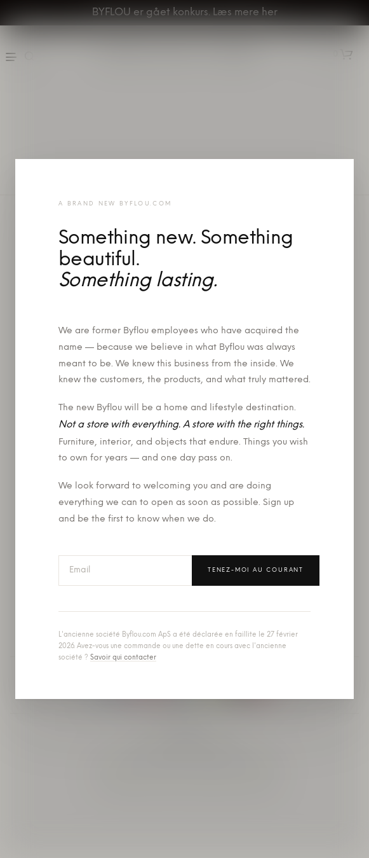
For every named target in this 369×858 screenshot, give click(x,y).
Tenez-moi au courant (256, 570)
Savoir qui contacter (123, 657)
